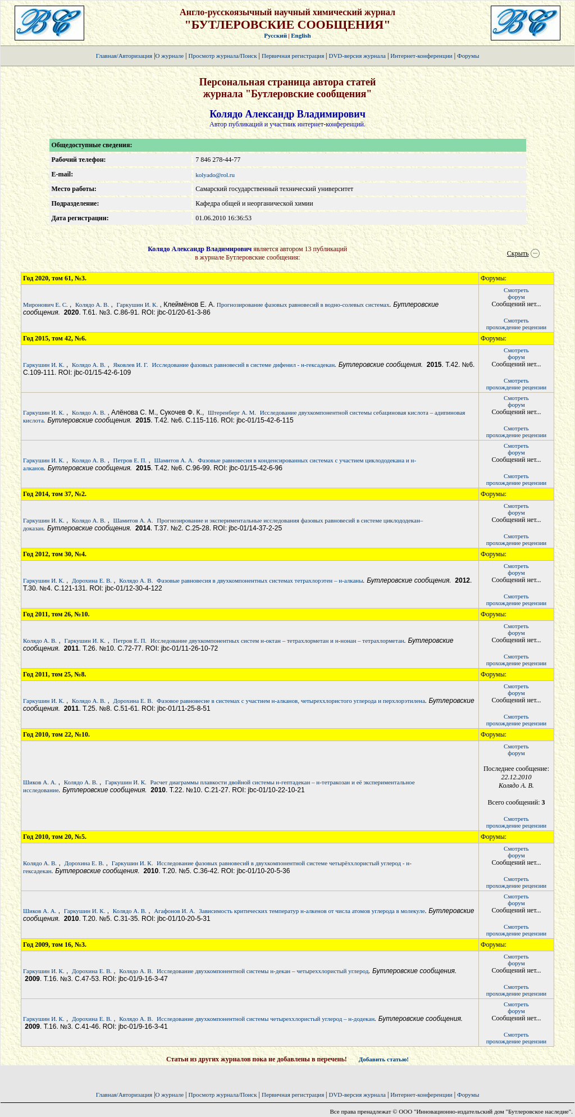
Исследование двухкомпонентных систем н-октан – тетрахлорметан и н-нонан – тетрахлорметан (277, 640)
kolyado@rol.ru (215, 174)
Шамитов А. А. (174, 460)
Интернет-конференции (421, 55)
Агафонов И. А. (174, 910)
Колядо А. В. (92, 304)
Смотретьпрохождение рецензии (516, 323)
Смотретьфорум (516, 293)
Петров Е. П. (130, 460)
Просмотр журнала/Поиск (222, 55)
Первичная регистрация (294, 55)
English (301, 35)
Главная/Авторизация (124, 55)
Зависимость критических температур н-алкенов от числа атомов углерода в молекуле (312, 910)
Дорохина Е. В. (92, 580)
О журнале (170, 55)
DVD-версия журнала (356, 55)
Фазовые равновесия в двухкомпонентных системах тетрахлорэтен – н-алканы (260, 580)
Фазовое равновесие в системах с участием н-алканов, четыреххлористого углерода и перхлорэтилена (291, 700)
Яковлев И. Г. (130, 364)
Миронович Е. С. (45, 304)
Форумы (468, 55)
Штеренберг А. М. (232, 412)
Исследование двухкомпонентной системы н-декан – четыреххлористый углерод (262, 971)
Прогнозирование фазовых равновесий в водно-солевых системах (303, 304)
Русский (275, 35)
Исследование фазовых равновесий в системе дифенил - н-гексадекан (243, 364)
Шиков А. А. (39, 782)
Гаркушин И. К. (137, 304)
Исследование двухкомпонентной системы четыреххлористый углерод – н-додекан (266, 1018)
